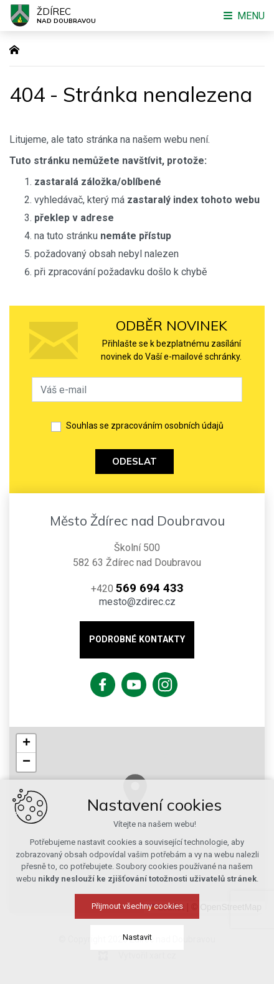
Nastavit (137, 937)
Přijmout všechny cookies (137, 906)
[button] (26, 743)
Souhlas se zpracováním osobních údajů (145, 425)
